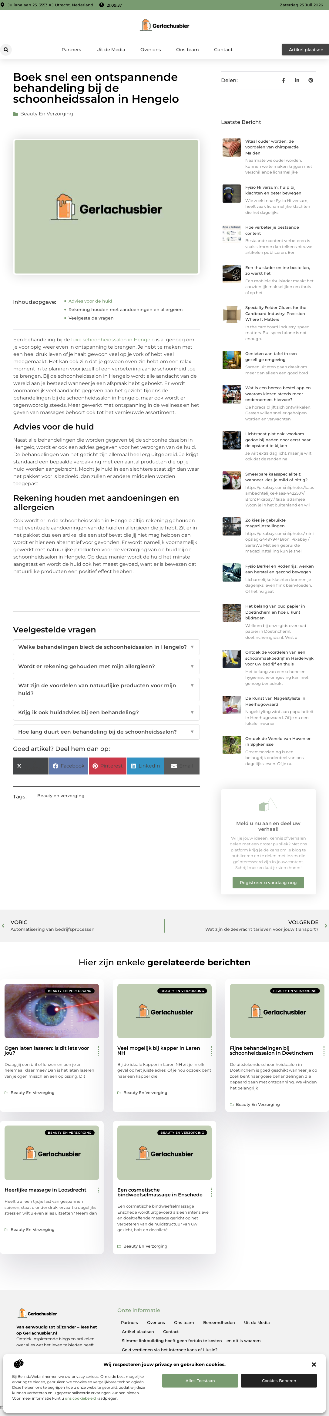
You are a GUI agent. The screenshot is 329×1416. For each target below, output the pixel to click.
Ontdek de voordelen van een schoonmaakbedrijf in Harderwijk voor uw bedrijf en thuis (279, 658)
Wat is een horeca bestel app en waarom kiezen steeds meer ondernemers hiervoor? (278, 393)
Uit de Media (110, 49)
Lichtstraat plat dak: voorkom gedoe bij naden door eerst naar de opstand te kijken (278, 439)
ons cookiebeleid (80, 1398)
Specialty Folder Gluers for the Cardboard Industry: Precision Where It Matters (275, 313)
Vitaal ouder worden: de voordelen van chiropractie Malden (272, 147)
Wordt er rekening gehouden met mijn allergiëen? (106, 667)
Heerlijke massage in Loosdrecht (45, 1190)
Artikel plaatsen (138, 1331)
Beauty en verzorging (46, 114)
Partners (71, 49)
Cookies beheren (279, 1380)
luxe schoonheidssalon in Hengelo (113, 340)
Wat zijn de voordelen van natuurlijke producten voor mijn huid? (106, 689)
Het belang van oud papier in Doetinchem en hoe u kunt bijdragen (275, 612)
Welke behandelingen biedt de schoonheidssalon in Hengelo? (106, 647)
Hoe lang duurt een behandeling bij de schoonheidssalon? (106, 732)
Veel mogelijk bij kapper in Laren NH (158, 1050)
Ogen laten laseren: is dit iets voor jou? (47, 1050)
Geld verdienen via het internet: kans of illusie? (169, 1349)
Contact (223, 49)
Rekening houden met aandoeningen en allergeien (126, 309)
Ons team (187, 49)
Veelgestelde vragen (91, 318)
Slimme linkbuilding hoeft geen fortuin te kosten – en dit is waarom (191, 1340)
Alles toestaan (200, 1380)
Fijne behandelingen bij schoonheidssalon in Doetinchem (271, 1050)
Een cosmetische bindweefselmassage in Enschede (160, 1192)
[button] (314, 1364)
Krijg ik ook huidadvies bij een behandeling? (106, 713)
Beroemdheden (219, 1322)
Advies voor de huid (90, 301)
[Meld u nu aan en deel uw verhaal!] (268, 804)
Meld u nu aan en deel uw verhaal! (268, 826)
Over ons (150, 49)
